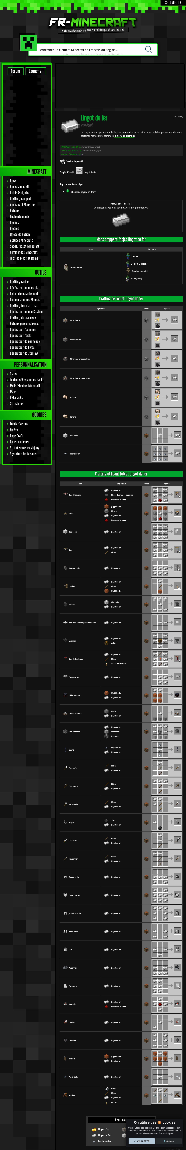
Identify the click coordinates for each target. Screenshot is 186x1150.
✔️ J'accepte (141, 1141)
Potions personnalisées (24, 234)
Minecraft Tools (85, 1147)
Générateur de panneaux (25, 252)
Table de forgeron (75, 654)
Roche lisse (115, 690)
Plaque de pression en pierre (122, 454)
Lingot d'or (103, 1088)
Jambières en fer (75, 872)
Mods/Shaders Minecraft (25, 296)
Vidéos (14, 341)
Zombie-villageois (139, 222)
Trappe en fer (74, 636)
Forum (15, 71)
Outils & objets (19, 103)
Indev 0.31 (174, 1111)
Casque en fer (74, 836)
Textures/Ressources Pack (26, 290)
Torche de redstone (118, 622)
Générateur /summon (23, 240)
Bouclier (72, 1017)
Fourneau (114, 695)
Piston (71, 472)
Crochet (72, 545)
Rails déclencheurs (76, 618)
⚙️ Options (168, 1141)
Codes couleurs (19, 353)
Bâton (113, 511)
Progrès (14, 139)
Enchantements (20, 127)
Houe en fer (73, 818)
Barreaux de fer (74, 527)
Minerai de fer (75, 279)
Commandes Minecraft (24, 163)
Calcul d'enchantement (24, 204)
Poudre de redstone (118, 458)
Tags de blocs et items (24, 169)
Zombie (134, 215)
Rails (70, 509)
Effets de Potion (20, 145)
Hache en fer (73, 763)
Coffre (113, 602)
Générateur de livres (22, 258)
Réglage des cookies (91, 1135)
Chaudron (72, 999)
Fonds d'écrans (19, 335)
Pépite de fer (75, 412)
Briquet (71, 781)
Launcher (36, 71)
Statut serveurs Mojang (25, 359)
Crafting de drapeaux (23, 228)
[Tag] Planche (116, 465)
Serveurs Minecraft (99, 1147)
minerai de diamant (124, 94)
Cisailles (72, 981)
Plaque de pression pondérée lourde (82, 581)
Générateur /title (20, 246)
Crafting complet (20, 109)
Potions (14, 121)
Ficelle (113, 1047)
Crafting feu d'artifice (23, 216)
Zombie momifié (140, 230)
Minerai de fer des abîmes (80, 318)
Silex (113, 779)
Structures (16, 314)
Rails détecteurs (75, 454)
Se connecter (173, 3)
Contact (127, 1135)
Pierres (113, 470)
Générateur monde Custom (26, 222)
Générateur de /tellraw (24, 264)
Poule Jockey (136, 237)
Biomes (14, 133)
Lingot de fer (116, 449)
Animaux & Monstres (22, 115)
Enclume (72, 563)
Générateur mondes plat (25, 198)
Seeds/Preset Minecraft (24, 157)
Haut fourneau (74, 690)
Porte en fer (73, 945)
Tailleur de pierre (75, 672)
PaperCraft (16, 347)
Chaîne (71, 709)
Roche (113, 670)
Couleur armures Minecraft (26, 210)
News (13, 91)
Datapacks (16, 308)
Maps (13, 302)
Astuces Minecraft (21, 151)
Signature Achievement (24, 365)
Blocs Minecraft (20, 97)
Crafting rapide (19, 192)
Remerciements (112, 1135)
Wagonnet (72, 927)
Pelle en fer (73, 727)
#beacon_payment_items (83, 150)
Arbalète (72, 1054)
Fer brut (73, 356)
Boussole (72, 963)
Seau (70, 908)
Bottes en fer (73, 890)
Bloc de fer (74, 394)
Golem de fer (76, 226)
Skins (13, 284)
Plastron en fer (74, 854)
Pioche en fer (74, 745)
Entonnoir (72, 600)
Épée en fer (73, 799)
